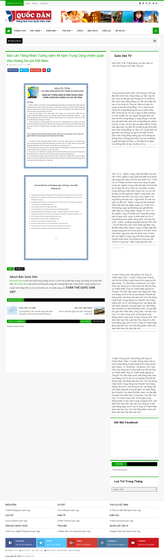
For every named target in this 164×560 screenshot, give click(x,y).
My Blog (120, 31)
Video (80, 31)
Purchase (74, 550)
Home (27, 3)
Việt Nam (35, 31)
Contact (44, 3)
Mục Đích (93, 31)
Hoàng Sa (19, 269)
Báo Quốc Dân (16, 280)
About (35, 3)
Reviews (62, 550)
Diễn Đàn (51, 31)
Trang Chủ (20, 31)
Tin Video (50, 550)
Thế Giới (66, 31)
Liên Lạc (106, 31)
